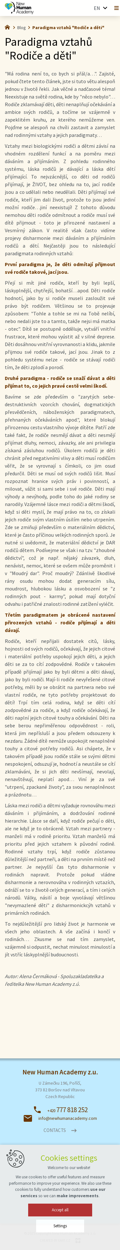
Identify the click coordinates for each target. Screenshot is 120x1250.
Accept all (60, 1219)
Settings (60, 1235)
